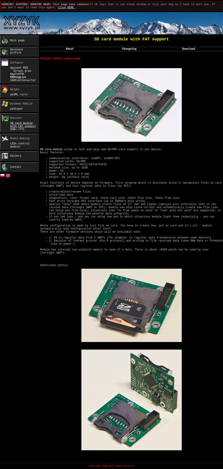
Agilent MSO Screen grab (20, 69)
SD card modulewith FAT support (23, 125)
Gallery (12, 156)
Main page (13, 40)
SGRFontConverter (23, 80)
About (70, 49)
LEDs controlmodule (19, 145)
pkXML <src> (19, 94)
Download (188, 49)
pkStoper (16, 109)
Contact (11, 167)
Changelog (129, 49)
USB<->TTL (17, 129)
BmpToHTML (17, 74)
